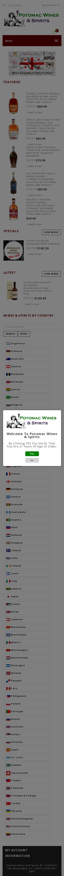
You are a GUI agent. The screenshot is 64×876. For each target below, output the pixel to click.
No (32, 460)
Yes (32, 454)
